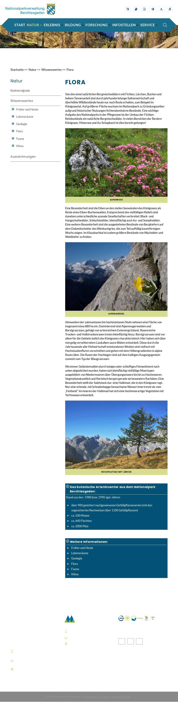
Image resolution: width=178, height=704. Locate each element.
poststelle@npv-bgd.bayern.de (91, 640)
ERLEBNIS (52, 25)
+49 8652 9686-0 (27, 653)
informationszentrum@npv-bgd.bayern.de (35, 663)
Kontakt (126, 698)
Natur (32, 72)
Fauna (75, 571)
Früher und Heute (82, 550)
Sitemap (116, 698)
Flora (70, 72)
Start (19, 25)
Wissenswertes (51, 72)
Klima (75, 576)
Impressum (104, 698)
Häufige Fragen (75, 673)
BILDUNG (73, 25)
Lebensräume (79, 555)
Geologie (76, 560)
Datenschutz (90, 698)
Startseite (17, 72)
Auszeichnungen (23, 159)
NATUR (33, 25)
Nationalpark (20, 93)
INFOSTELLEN (124, 25)
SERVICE (147, 25)
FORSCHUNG (96, 25)
